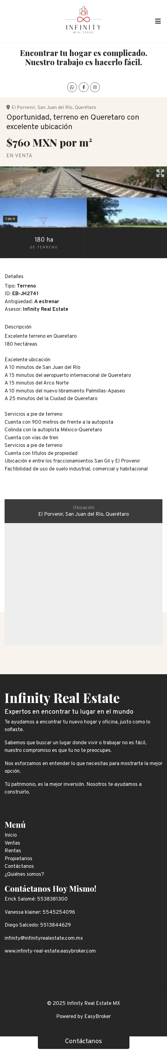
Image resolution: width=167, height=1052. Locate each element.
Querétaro (85, 108)
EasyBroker (97, 1016)
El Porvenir (23, 108)
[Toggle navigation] (158, 21)
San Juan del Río (55, 108)
